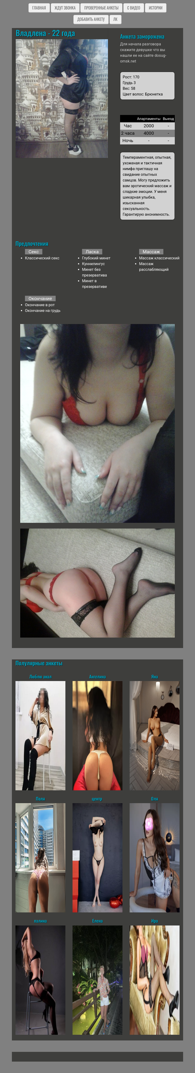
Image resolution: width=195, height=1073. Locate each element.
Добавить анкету (91, 19)
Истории (155, 8)
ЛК (115, 19)
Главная (39, 8)
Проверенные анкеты (101, 8)
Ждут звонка (65, 8)
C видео (133, 8)
